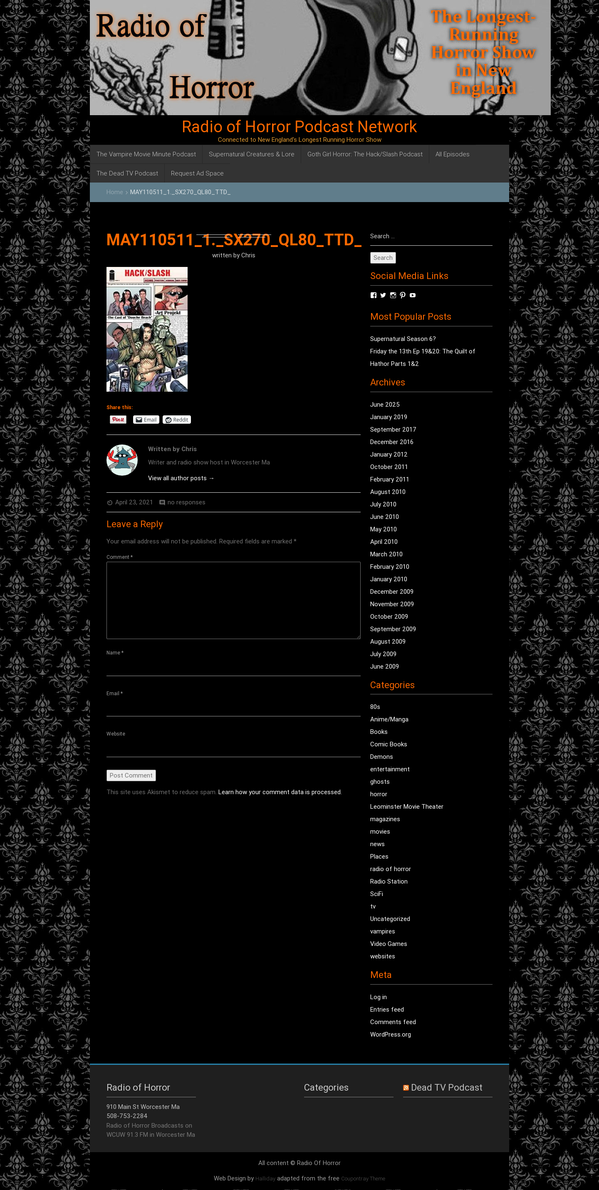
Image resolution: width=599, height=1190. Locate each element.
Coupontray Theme (363, 1179)
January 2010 (388, 579)
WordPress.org (390, 1035)
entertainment (390, 769)
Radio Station (389, 882)
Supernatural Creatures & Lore (252, 154)
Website (115, 734)
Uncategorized (390, 919)
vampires (382, 932)
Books (379, 732)
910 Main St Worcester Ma (143, 1107)
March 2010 (386, 554)
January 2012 (389, 455)
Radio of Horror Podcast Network (299, 126)
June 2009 (384, 667)
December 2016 (391, 442)
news (377, 844)
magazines (385, 819)
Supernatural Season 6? (403, 339)
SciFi (376, 894)
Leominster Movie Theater (406, 807)
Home (114, 192)
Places (379, 857)
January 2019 (388, 417)
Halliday (265, 1179)
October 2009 (389, 617)
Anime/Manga (389, 719)
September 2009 (393, 629)
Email (114, 694)
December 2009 (391, 592)
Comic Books (388, 744)
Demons (381, 757)
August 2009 (388, 642)
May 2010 (383, 529)
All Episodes (453, 154)
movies (380, 832)
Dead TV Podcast (447, 1088)
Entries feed (387, 1010)
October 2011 (389, 467)
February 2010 (389, 567)
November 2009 (392, 604)
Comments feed (393, 1022)
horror (378, 794)
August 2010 (388, 492)
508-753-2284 (127, 1116)
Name (115, 652)
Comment (119, 557)
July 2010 (383, 505)
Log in (378, 997)
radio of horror (390, 869)
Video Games (388, 944)
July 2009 (383, 654)
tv (373, 907)
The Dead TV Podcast (127, 173)
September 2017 (393, 430)
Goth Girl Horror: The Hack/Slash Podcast (365, 154)
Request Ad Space (197, 173)
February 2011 (389, 480)
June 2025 (385, 405)
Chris (248, 255)
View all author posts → (181, 478)
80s (375, 707)
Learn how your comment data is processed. (280, 793)
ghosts (380, 782)
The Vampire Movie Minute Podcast (146, 154)
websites (382, 956)
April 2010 (384, 542)
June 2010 (384, 517)
